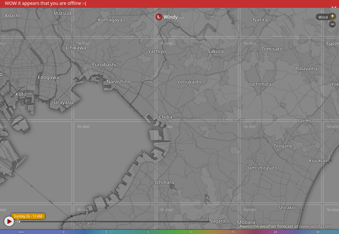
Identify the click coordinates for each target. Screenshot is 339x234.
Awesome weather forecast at (285, 226)
